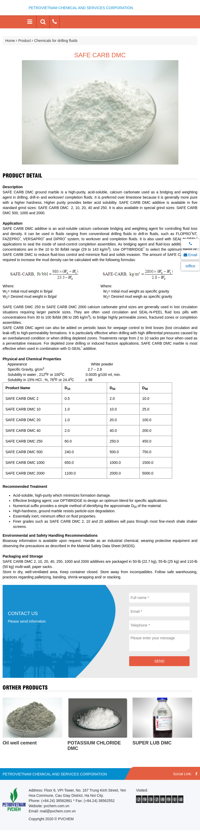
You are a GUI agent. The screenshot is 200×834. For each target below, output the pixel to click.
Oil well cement (20, 742)
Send (159, 661)
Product (24, 41)
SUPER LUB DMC (152, 742)
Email (190, 255)
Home (10, 41)
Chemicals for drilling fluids (56, 41)
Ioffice (190, 266)
